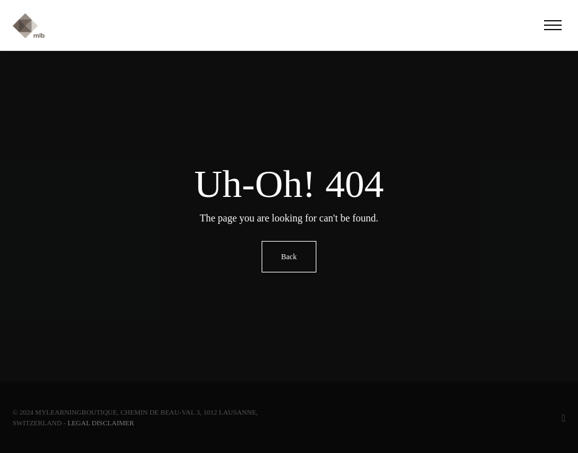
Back (289, 256)
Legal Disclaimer (100, 423)
